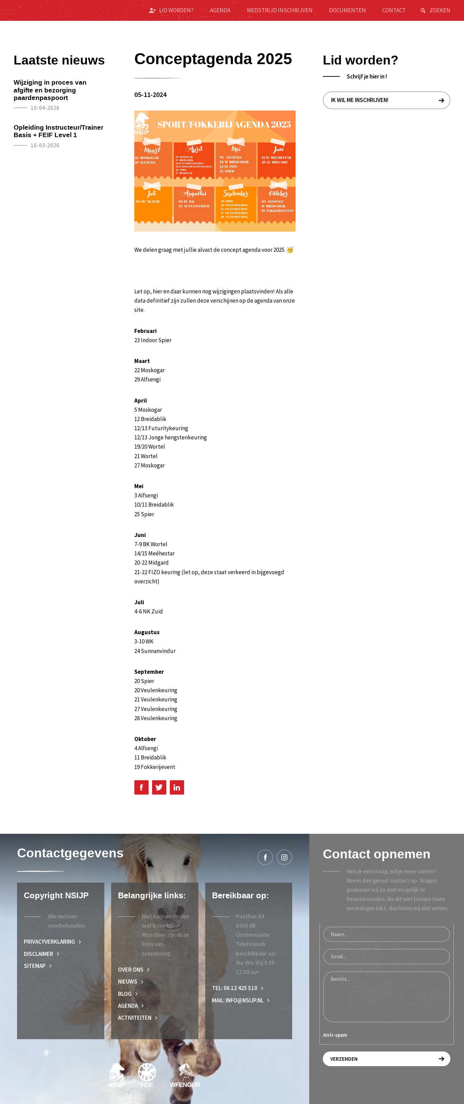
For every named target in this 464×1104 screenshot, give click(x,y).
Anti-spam (335, 1035)
